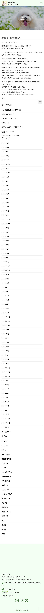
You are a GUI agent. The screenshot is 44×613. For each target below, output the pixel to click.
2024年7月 (5, 236)
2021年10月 (6, 376)
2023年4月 (5, 300)
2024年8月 (5, 232)
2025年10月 (6, 172)
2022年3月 (5, 355)
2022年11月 (6, 321)
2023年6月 (5, 291)
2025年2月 (5, 206)
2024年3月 (5, 253)
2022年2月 (5, 359)
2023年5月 (5, 295)
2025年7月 (5, 185)
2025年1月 (5, 211)
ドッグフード (6, 503)
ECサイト (5, 441)
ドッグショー (6, 498)
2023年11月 (6, 270)
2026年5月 (5, 143)
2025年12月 (6, 164)
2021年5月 (5, 397)
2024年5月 (5, 245)
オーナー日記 (6, 476)
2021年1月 (5, 414)
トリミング (5, 490)
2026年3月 (5, 151)
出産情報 (5, 507)
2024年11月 (6, 219)
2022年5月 (5, 346)
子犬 (3, 520)
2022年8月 (5, 334)
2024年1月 (5, 261)
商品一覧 (5, 516)
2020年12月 (6, 418)
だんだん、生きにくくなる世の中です (12, 127)
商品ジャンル (6, 512)
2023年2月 (5, 308)
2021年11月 (6, 372)
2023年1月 (5, 312)
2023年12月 (6, 266)
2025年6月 (5, 189)
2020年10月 (6, 427)
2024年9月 (5, 228)
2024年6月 (5, 240)
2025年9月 (5, 177)
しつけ (4, 468)
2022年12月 (6, 317)
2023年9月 (5, 278)
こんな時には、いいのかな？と (10, 118)
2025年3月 (5, 202)
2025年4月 (5, 198)
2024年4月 (5, 249)
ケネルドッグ (6, 481)
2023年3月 (5, 304)
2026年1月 (5, 160)
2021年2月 (5, 410)
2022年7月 (5, 338)
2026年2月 (5, 155)
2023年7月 (5, 287)
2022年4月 (5, 351)
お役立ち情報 (6, 459)
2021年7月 (5, 389)
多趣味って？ (5, 122)
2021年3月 (5, 406)
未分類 (4, 525)
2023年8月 (5, 283)
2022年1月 (5, 363)
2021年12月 (6, 368)
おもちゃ (5, 446)
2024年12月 (6, 215)
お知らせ (5, 463)
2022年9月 (5, 329)
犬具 (3, 534)
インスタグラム (7, 472)
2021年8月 (5, 384)
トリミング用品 (7, 494)
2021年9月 (5, 380)
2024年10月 (6, 223)
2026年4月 (5, 147)
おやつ (4, 450)
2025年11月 (6, 168)
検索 (3, 98)
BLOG (4, 436)
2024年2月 (5, 257)
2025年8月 (5, 181)
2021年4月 (5, 401)
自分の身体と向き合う (8, 114)
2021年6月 (5, 393)
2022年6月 (5, 342)
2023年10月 (6, 274)
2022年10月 (6, 325)
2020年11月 (6, 423)
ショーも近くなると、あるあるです (11, 110)
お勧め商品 (6, 454)
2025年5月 (5, 194)
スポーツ (5, 485)
